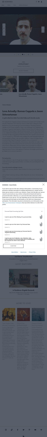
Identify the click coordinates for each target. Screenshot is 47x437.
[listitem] (23, 211)
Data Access (23, 252)
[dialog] (23, 218)
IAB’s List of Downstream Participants (12, 202)
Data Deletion (14, 252)
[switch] (41, 217)
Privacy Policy (32, 252)
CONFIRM (13, 245)
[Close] (44, 185)
